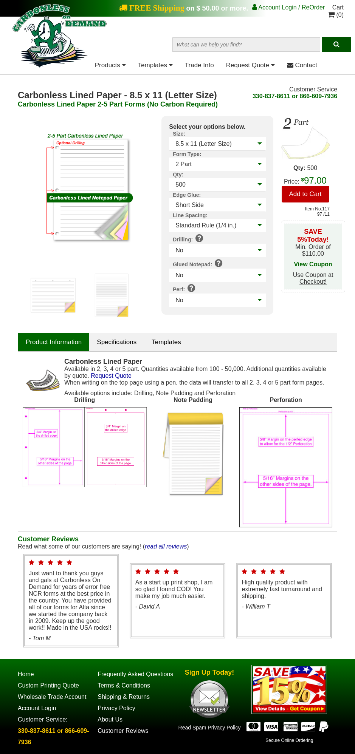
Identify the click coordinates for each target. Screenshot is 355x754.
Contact (302, 65)
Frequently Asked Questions (135, 674)
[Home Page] (59, 66)
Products (110, 65)
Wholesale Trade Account (52, 697)
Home (26, 674)
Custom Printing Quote (48, 685)
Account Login (37, 708)
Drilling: (188, 238)
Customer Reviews (123, 731)
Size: (179, 134)
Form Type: (187, 154)
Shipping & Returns (124, 697)
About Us (110, 719)
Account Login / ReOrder (288, 7)
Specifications (116, 342)
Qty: (178, 175)
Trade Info (199, 65)
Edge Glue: (187, 195)
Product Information (54, 342)
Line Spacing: (190, 215)
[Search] (336, 44)
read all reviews (166, 546)
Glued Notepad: (198, 262)
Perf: (184, 287)
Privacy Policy (116, 708)
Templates (155, 65)
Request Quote (250, 65)
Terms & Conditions (124, 685)
